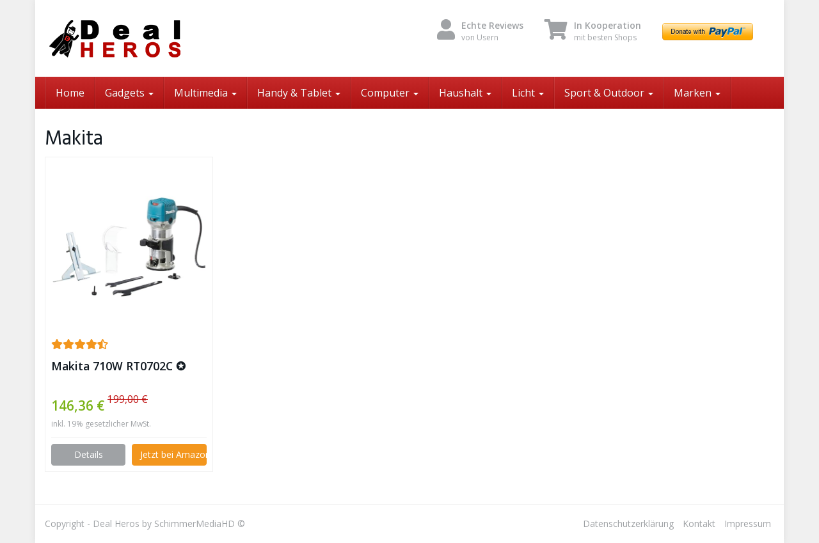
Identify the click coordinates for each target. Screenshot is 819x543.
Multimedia (205, 93)
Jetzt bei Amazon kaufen (173, 454)
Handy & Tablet (298, 93)
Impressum (747, 523)
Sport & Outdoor (608, 93)
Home (70, 93)
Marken (697, 93)
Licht (528, 93)
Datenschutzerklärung (628, 523)
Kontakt (699, 523)
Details (88, 454)
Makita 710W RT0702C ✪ (118, 366)
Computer (389, 93)
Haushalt (465, 93)
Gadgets (129, 93)
